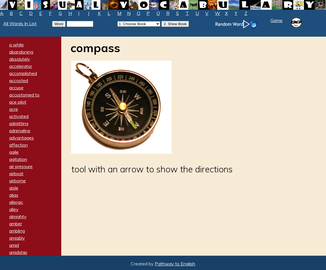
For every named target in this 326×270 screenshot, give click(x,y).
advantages (21, 138)
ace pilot (17, 102)
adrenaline (19, 130)
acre (13, 109)
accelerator (20, 66)
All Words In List (20, 23)
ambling (17, 231)
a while (16, 45)
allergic (16, 202)
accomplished (23, 73)
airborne (17, 181)
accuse (16, 87)
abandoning (21, 52)
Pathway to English (175, 264)
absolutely (19, 59)
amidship (18, 252)
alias (13, 195)
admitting (18, 123)
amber (15, 223)
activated (19, 116)
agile (14, 152)
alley (14, 209)
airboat (16, 173)
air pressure (21, 166)
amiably (17, 238)
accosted (18, 80)
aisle (13, 188)
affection (18, 145)
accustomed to (24, 95)
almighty (18, 216)
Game (276, 20)
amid (14, 245)
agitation (18, 159)
